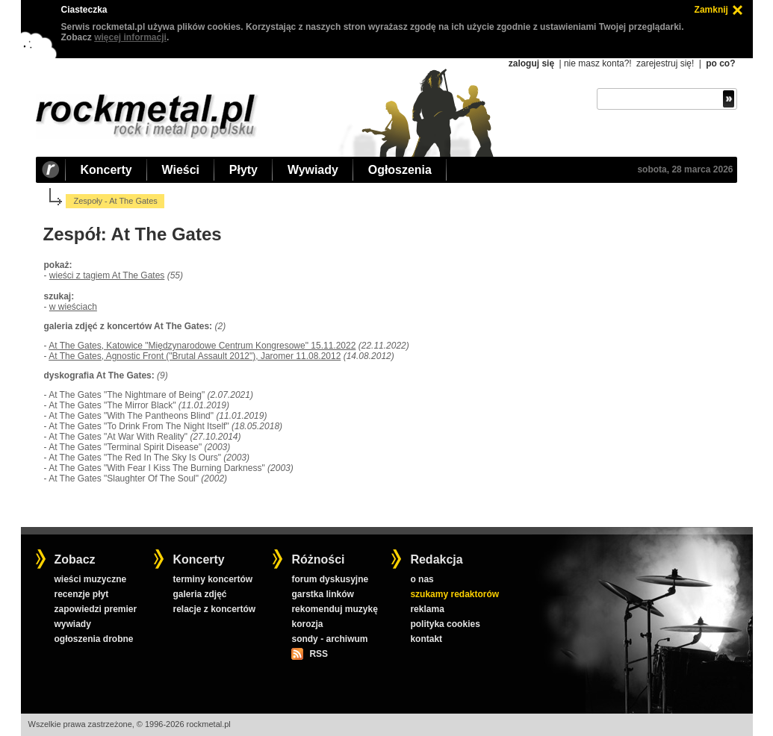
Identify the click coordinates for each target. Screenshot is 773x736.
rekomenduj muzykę (334, 609)
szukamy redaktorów (454, 594)
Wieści (180, 169)
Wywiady (313, 169)
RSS (318, 654)
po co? (720, 63)
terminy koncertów (212, 579)
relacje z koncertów (214, 609)
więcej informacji (130, 37)
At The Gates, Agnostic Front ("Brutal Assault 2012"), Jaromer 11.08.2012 (195, 356)
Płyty (243, 169)
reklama (427, 609)
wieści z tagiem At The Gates (107, 275)
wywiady (72, 624)
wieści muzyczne (90, 579)
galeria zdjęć (199, 594)
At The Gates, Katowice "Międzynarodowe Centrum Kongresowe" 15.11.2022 (202, 345)
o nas (421, 579)
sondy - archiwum (329, 639)
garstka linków (322, 594)
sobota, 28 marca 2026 (685, 169)
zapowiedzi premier (95, 609)
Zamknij (711, 9)
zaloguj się (531, 63)
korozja (307, 624)
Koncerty (106, 169)
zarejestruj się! (665, 63)
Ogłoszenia (400, 169)
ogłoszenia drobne (93, 639)
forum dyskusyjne (329, 579)
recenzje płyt (81, 594)
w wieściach (73, 307)
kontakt (426, 639)
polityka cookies (444, 624)
